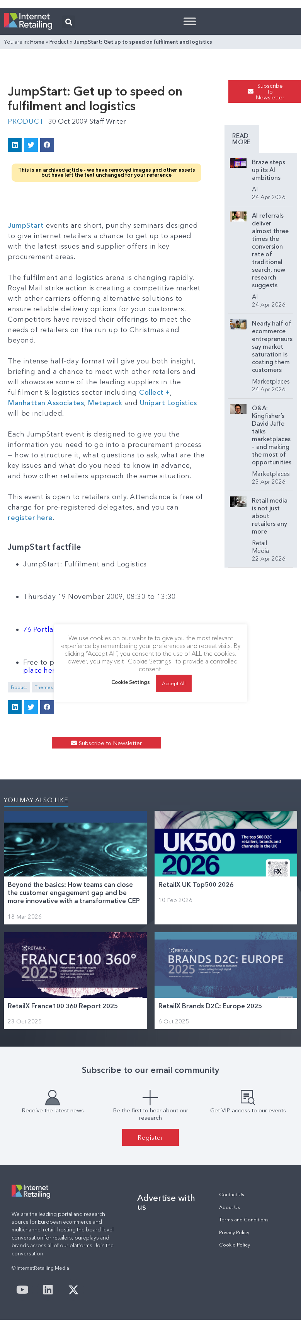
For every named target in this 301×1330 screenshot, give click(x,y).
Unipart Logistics (169, 402)
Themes (44, 687)
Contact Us (231, 1194)
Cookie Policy (234, 1244)
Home (37, 42)
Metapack (105, 402)
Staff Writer (108, 121)
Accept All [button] (173, 683)
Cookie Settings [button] (130, 682)
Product (59, 42)
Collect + (154, 392)
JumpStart (26, 225)
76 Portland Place (53, 629)
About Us (229, 1207)
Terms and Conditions (244, 1219)
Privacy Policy (234, 1232)
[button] (68, 21)
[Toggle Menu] (190, 21)
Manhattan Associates (46, 402)
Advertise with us (166, 1201)
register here (30, 517)
